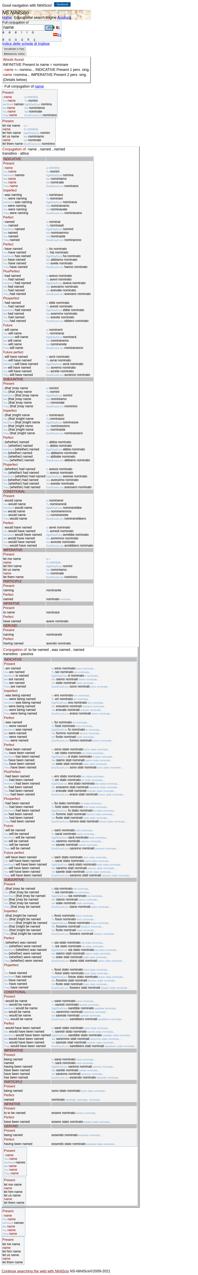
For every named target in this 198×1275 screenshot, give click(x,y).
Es (57, 35)
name (39, 86)
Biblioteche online (14, 53)
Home (7, 18)
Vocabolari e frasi (14, 48)
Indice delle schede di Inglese (26, 44)
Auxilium (64, 18)
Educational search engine (35, 18)
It (56, 27)
